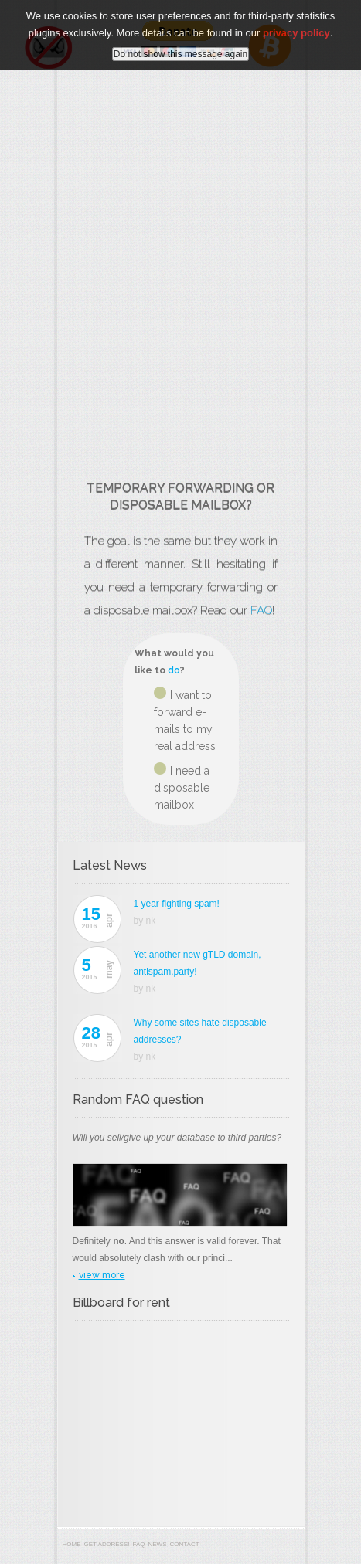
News (157, 1544)
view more (102, 1275)
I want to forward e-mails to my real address (185, 720)
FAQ (261, 610)
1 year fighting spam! (177, 903)
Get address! (107, 1544)
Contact (184, 1544)
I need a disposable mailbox (181, 788)
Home (72, 1544)
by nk (145, 920)
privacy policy (296, 33)
